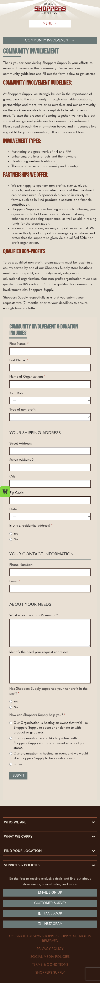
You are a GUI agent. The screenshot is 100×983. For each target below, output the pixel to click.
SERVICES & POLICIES (22, 865)
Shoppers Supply (50, 972)
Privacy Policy (50, 949)
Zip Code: (16, 493)
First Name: (18, 344)
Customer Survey (50, 903)
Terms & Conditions (50, 965)
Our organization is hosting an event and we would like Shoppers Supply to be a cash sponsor (48, 756)
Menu (50, 23)
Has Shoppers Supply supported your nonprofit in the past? (48, 691)
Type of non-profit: (22, 409)
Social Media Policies (50, 957)
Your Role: (16, 393)
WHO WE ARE (15, 822)
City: (12, 476)
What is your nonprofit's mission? (33, 615)
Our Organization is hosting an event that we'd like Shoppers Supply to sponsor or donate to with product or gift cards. (48, 727)
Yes (13, 533)
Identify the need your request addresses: (39, 652)
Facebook (50, 913)
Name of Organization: (27, 376)
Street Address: (20, 443)
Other (15, 764)
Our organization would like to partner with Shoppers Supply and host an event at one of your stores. (48, 743)
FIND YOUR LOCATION (23, 851)
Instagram (50, 924)
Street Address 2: (22, 460)
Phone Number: (21, 565)
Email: (14, 581)
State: (13, 509)
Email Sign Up (50, 892)
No (13, 539)
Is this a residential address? (30, 525)
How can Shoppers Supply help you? (37, 715)
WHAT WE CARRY (18, 836)
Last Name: (18, 360)
